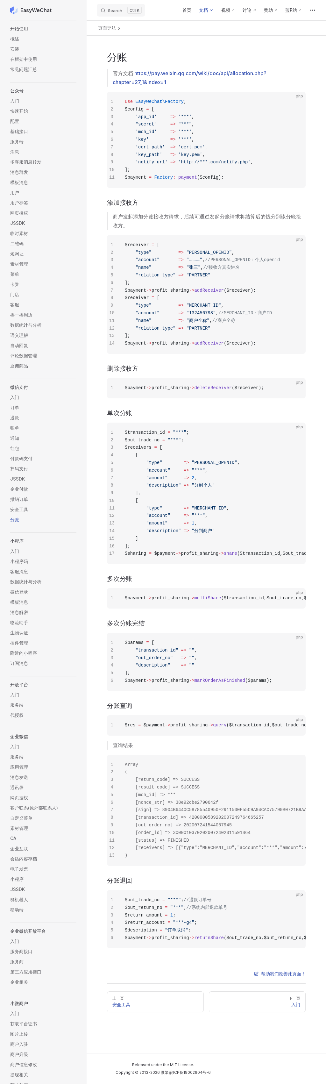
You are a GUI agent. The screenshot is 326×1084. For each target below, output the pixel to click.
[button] (43, 29)
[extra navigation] (313, 10)
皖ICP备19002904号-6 (190, 1072)
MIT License (181, 1064)
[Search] (121, 10)
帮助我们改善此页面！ (280, 973)
